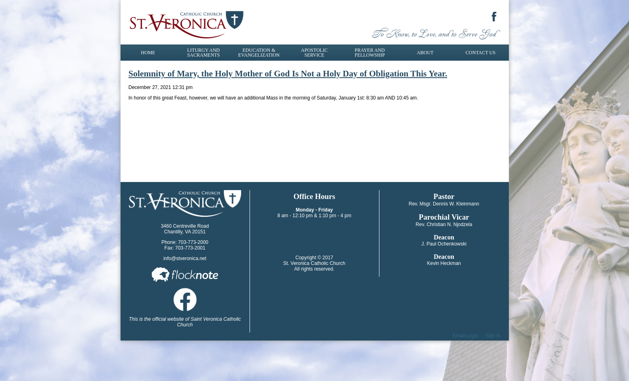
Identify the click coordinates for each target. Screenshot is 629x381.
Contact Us (481, 52)
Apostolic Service (314, 52)
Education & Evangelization (259, 52)
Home (148, 52)
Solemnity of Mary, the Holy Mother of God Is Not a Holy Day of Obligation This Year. (288, 73)
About (425, 52)
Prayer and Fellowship (370, 52)
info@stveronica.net (184, 258)
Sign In (492, 336)
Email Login (465, 336)
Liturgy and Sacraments (203, 52)
